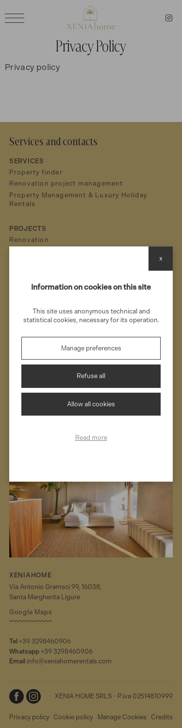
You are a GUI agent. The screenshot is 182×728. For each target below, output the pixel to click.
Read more (91, 437)
